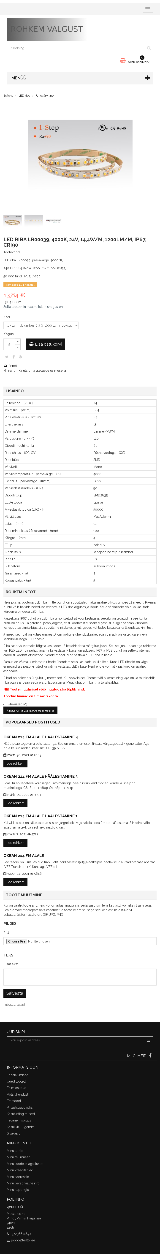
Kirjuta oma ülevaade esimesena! (43, 370)
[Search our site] (76, 48)
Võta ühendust (17, 1094)
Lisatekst (11, 964)
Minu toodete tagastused (25, 1164)
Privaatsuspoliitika (20, 1107)
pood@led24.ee (23, 1240)
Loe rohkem (15, 763)
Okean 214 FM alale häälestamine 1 (40, 816)
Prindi (10, 366)
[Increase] (18, 341)
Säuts (6, 357)
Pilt (6, 932)
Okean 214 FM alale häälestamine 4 (40, 737)
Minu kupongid (18, 1190)
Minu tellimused (18, 1157)
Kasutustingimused (21, 1114)
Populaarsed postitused (33, 722)
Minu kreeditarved (20, 1170)
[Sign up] (148, 1040)
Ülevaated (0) (17, 704)
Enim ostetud (16, 1088)
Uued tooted (16, 1081)
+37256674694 (20, 1234)
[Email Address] (75, 1040)
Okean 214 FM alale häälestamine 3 (40, 776)
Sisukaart (13, 1133)
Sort (7, 317)
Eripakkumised (17, 1075)
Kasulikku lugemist (20, 1127)
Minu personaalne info (23, 1183)
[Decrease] (18, 347)
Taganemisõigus (19, 1120)
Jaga (14, 357)
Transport (14, 1101)
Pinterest (20, 357)
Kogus (8, 334)
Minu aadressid (18, 1177)
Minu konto (15, 1151)
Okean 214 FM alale (23, 855)
